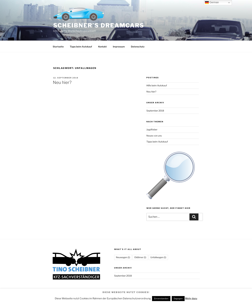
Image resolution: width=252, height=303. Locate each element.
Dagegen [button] (178, 298)
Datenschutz (137, 46)
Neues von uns (154, 135)
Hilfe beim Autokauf (156, 85)
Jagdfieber (151, 129)
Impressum (119, 46)
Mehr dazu (191, 298)
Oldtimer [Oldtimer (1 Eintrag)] (140, 257)
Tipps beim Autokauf (81, 46)
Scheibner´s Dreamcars (98, 25)
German (212, 3)
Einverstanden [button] (161, 298)
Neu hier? (62, 82)
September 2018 (155, 110)
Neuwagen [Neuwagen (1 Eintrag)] (123, 257)
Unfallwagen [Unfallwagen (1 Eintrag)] (158, 257)
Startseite (58, 46)
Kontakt (102, 46)
